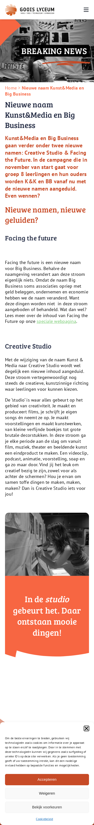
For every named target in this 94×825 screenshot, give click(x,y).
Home (11, 88)
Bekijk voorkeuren (47, 807)
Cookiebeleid (44, 819)
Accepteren (47, 779)
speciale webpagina (56, 321)
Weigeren (47, 793)
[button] (86, 728)
